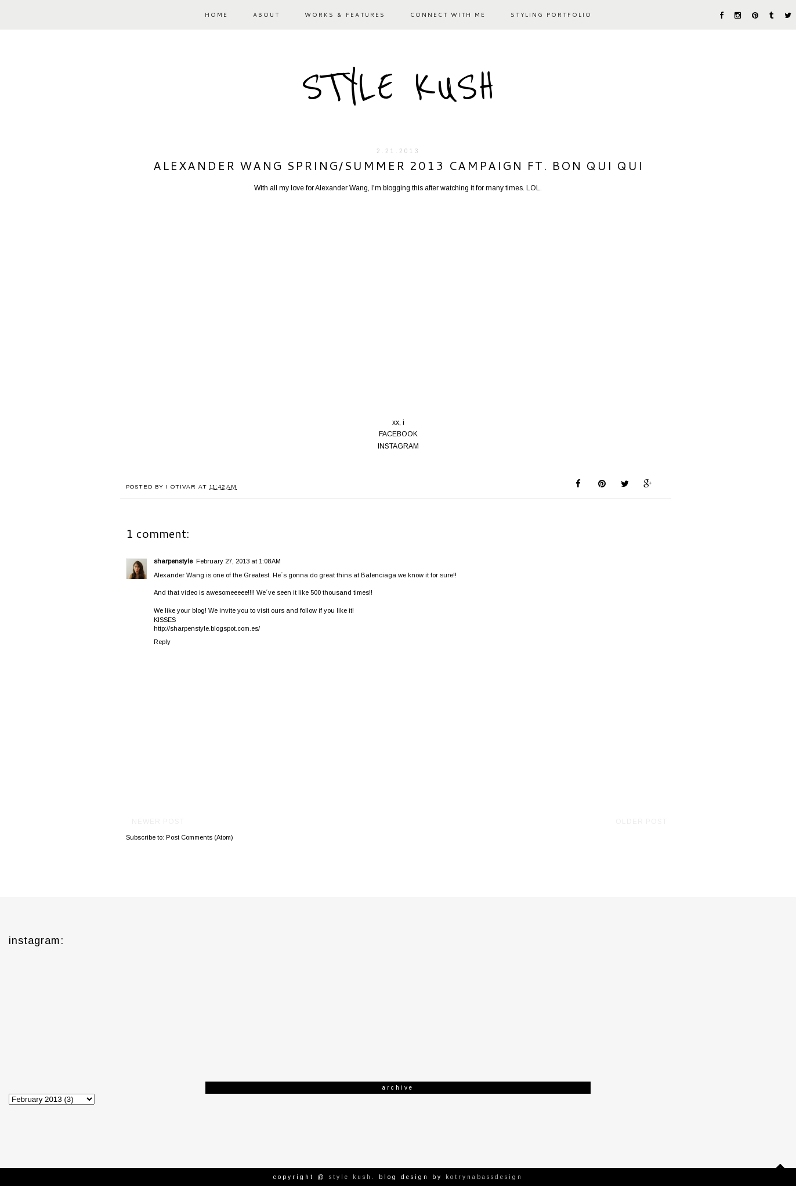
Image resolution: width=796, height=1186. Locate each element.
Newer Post (158, 822)
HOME (216, 14)
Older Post (641, 822)
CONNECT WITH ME (448, 14)
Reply (162, 641)
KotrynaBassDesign (484, 1177)
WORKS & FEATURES (345, 14)
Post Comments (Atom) (199, 837)
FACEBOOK (398, 434)
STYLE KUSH (398, 87)
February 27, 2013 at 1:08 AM (238, 561)
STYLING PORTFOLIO (551, 14)
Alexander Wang (341, 188)
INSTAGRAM (398, 446)
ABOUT (266, 14)
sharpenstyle (173, 561)
